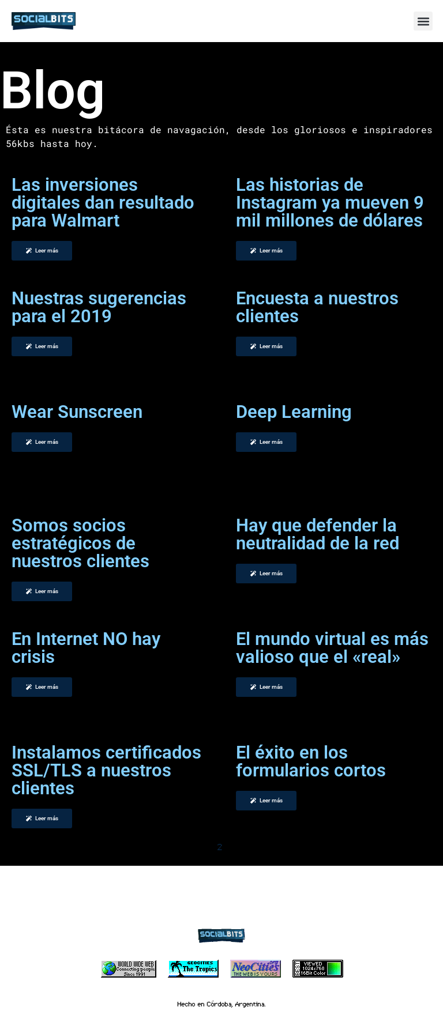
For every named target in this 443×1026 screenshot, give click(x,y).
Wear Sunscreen (77, 412)
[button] (423, 21)
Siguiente (264, 847)
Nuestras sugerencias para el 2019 (99, 307)
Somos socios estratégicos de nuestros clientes (80, 543)
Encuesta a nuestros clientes (317, 307)
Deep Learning (294, 412)
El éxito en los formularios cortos (311, 761)
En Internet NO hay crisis (86, 647)
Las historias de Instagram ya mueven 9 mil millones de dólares (330, 202)
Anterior (177, 847)
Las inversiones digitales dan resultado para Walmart (103, 202)
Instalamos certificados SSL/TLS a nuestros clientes (106, 770)
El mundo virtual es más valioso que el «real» (332, 647)
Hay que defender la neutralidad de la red (317, 534)
